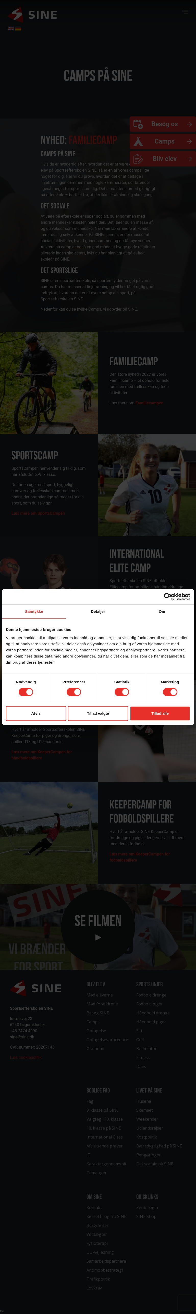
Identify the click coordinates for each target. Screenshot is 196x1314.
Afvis (36, 713)
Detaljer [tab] (98, 611)
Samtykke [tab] (34, 611)
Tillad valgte (98, 713)
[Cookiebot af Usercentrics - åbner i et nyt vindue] (167, 597)
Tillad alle (160, 713)
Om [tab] (162, 611)
